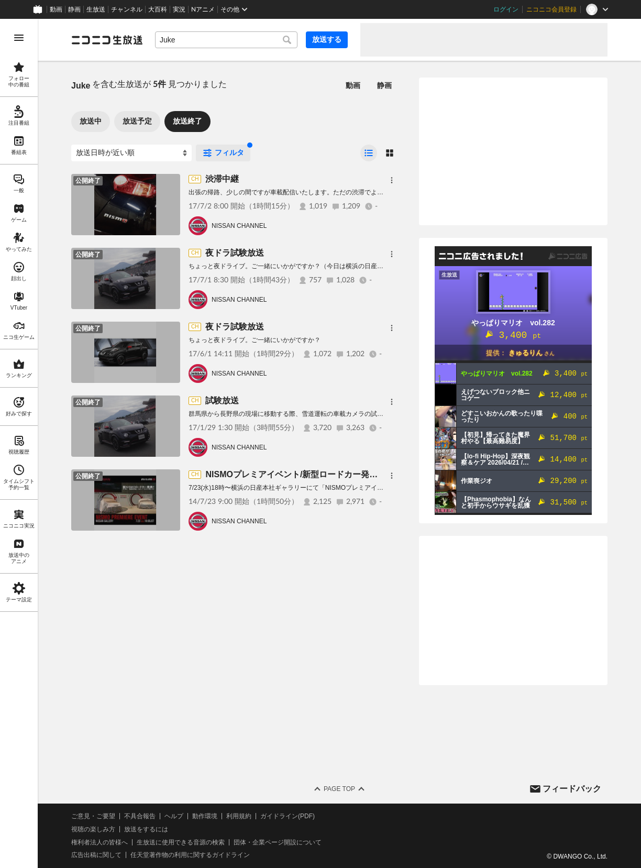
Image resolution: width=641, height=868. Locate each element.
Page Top (339, 789)
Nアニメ (203, 9)
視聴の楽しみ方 (93, 829)
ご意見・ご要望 (93, 816)
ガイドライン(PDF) (287, 816)
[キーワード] (226, 39)
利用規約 (238, 816)
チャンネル (126, 9)
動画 (56, 9)
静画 (74, 9)
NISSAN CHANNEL (239, 225)
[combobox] (226, 39)
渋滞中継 (222, 178)
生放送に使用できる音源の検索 (181, 842)
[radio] (368, 153)
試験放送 (222, 400)
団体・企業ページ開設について (278, 842)
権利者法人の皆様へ (99, 842)
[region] (19, 443)
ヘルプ (173, 816)
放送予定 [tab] (137, 121)
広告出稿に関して (96, 855)
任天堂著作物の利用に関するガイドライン (190, 855)
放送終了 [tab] (187, 121)
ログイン (505, 9)
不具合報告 (140, 816)
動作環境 (204, 816)
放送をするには (146, 829)
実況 (179, 9)
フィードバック (572, 788)
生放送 (95, 9)
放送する (326, 39)
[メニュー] (391, 180)
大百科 (157, 9)
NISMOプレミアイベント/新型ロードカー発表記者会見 (308, 474)
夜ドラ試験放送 (234, 252)
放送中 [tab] (91, 121)
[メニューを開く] (18, 37)
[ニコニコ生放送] (106, 40)
